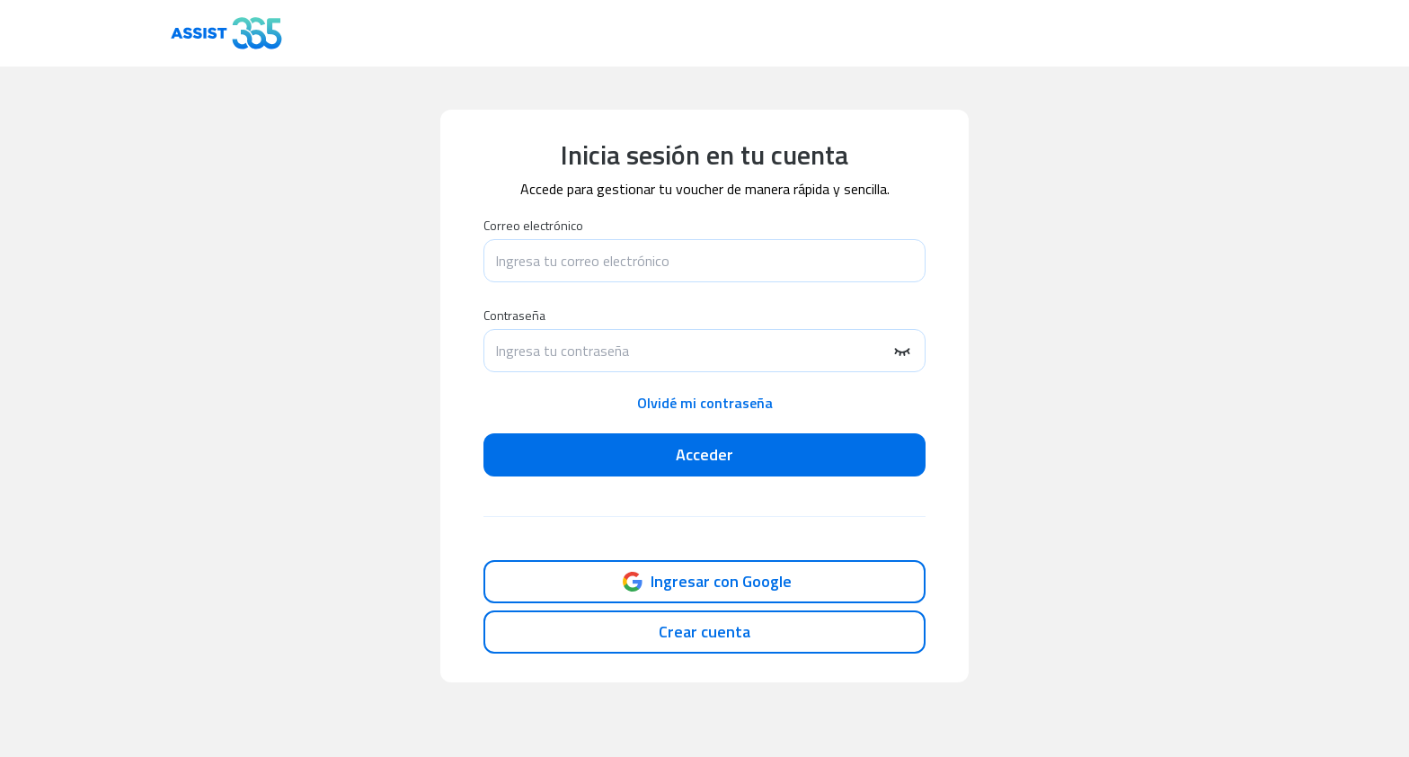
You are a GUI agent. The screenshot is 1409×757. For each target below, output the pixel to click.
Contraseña (514, 315)
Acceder (704, 454)
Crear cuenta (704, 631)
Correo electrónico (533, 225)
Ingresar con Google (705, 581)
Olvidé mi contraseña (705, 403)
